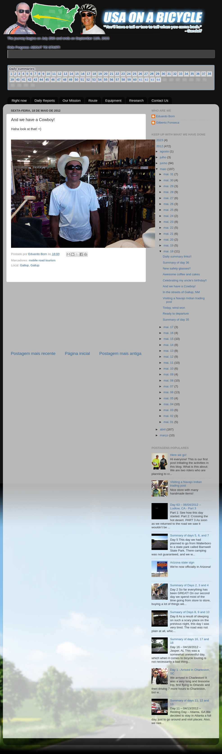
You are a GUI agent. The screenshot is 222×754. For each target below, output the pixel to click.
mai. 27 (168, 198)
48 (65, 79)
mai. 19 (168, 245)
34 (186, 74)
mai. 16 (168, 333)
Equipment (113, 100)
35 (192, 74)
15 (77, 74)
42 (30, 79)
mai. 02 (168, 416)
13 (65, 74)
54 (100, 79)
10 (48, 74)
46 (53, 79)
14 (71, 74)
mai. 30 (168, 180)
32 (175, 74)
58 (123, 79)
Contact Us (160, 100)
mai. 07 (168, 386)
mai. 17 (168, 327)
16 (83, 74)
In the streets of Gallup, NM (181, 292)
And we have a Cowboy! (179, 286)
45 (47, 79)
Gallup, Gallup (29, 265)
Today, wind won (174, 307)
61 (140, 79)
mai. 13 (168, 350)
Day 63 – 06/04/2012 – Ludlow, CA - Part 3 (185, 506)
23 (123, 74)
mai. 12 (168, 356)
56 (111, 79)
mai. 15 (168, 338)
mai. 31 (168, 174)
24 (129, 74)
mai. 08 (168, 380)
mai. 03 (168, 410)
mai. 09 (168, 374)
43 (35, 79)
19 (100, 74)
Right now (19, 100)
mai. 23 (168, 221)
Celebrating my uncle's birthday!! (185, 280)
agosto (165, 151)
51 (82, 79)
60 (135, 79)
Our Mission (72, 100)
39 (12, 79)
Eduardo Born (38, 254)
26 (140, 74)
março (164, 435)
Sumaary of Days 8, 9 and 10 (189, 612)
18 (94, 74)
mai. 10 (168, 368)
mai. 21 (168, 233)
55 (106, 79)
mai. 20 (168, 239)
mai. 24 (168, 216)
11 (54, 74)
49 (70, 79)
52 (88, 79)
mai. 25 (168, 209)
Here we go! (178, 455)
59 (129, 79)
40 (18, 79)
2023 (160, 140)
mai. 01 (168, 422)
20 (106, 74)
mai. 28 (168, 192)
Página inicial (77, 353)
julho (163, 157)
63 (152, 79)
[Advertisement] (76, 316)
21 (111, 74)
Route (92, 100)
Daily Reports (44, 100)
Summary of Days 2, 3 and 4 (189, 585)
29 (157, 74)
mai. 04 (168, 404)
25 (134, 74)
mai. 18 (168, 251)
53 (94, 79)
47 (59, 79)
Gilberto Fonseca (167, 122)
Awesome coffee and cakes (181, 274)
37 (204, 74)
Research (136, 100)
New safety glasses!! (177, 268)
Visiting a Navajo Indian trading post (186, 483)
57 (117, 79)
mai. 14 (168, 345)
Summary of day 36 (176, 262)
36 (198, 74)
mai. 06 (168, 392)
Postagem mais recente (33, 353)
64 (158, 79)
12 (59, 74)
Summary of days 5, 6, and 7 (189, 535)
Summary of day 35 (176, 319)
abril (163, 429)
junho (164, 163)
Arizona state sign (182, 562)
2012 (160, 146)
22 (117, 74)
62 (146, 79)
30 (163, 74)
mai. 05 (168, 398)
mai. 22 (168, 227)
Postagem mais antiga (120, 353)
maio (163, 169)
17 (88, 74)
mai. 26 (168, 204)
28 (152, 74)
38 (209, 74)
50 (76, 79)
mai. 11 (168, 362)
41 (24, 79)
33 (180, 74)
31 (169, 74)
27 (146, 74)
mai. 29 (168, 186)
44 (41, 79)
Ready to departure (176, 313)
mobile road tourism (42, 260)
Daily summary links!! (177, 256)
